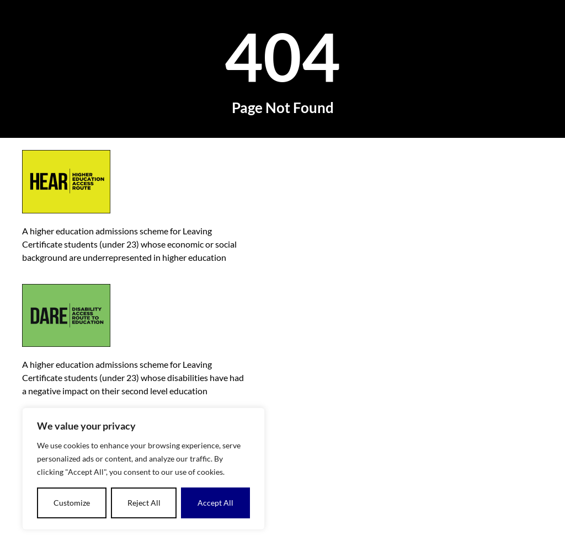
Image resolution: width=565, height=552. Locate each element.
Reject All (144, 502)
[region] (143, 469)
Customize (72, 502)
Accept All (215, 502)
